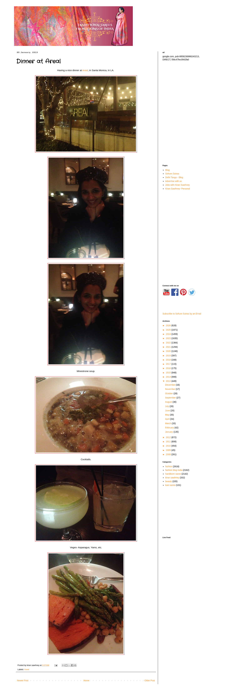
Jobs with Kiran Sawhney (177, 185)
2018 (168, 359)
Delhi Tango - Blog (174, 177)
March (168, 423)
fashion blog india (173, 470)
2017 (168, 364)
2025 (168, 330)
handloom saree (173, 474)
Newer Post (22, 680)
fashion (168, 466)
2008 (168, 454)
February (170, 427)
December (170, 385)
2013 (168, 381)
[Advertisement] (184, 113)
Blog (167, 170)
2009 (168, 450)
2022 (168, 342)
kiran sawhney (172, 477)
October (169, 393)
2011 (168, 441)
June (167, 410)
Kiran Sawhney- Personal (177, 188)
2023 (168, 338)
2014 (168, 377)
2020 (168, 351)
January (169, 432)
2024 (168, 334)
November (170, 389)
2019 (168, 355)
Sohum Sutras (172, 173)
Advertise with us (173, 181)
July (167, 406)
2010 (168, 446)
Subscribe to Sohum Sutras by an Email (181, 313)
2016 (168, 368)
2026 (168, 325)
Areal (85, 70)
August (168, 402)
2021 (168, 347)
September (170, 397)
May (167, 414)
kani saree (170, 485)
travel (26, 669)
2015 (168, 372)
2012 (168, 437)
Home (86, 680)
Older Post (150, 680)
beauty (168, 481)
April (167, 419)
